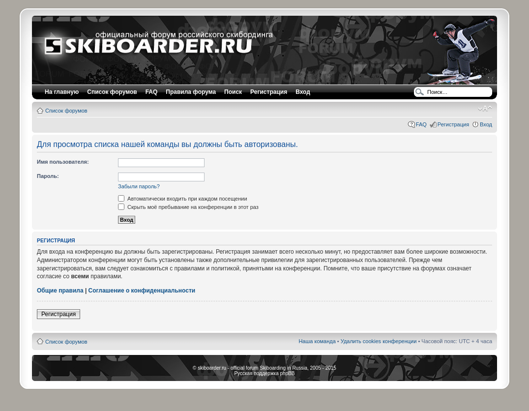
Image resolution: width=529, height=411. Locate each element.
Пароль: (48, 176)
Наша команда (316, 341)
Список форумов (66, 111)
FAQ (421, 124)
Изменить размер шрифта (485, 108)
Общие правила (60, 290)
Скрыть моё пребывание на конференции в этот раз (188, 207)
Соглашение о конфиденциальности (142, 290)
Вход (486, 124)
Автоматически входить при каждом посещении (182, 199)
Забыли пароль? (139, 186)
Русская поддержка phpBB (264, 373)
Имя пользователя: (63, 162)
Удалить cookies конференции (379, 341)
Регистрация (268, 91)
